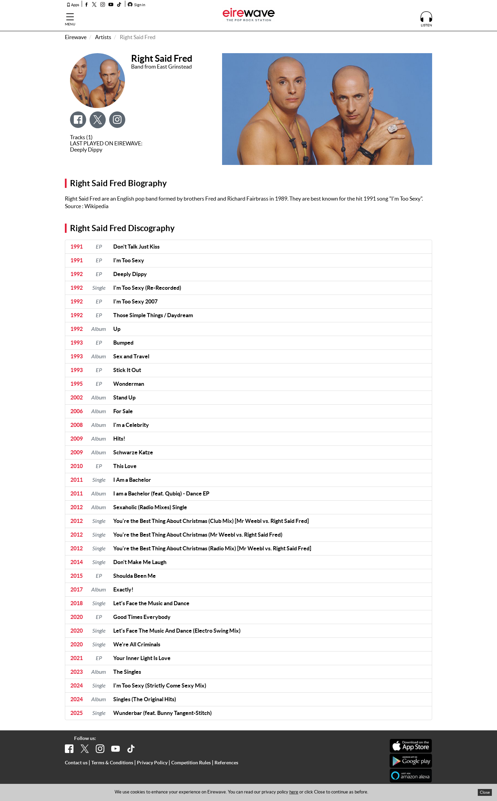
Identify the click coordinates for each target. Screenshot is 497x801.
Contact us (76, 762)
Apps (73, 5)
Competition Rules (191, 762)
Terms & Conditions (112, 762)
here (293, 791)
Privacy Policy (152, 762)
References (226, 762)
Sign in (136, 5)
